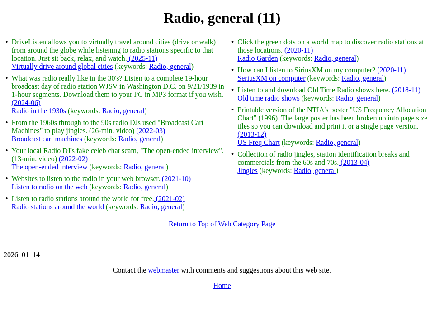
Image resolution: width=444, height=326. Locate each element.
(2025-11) (142, 58)
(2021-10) (175, 178)
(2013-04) (354, 162)
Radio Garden (257, 58)
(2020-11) (298, 50)
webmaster (163, 270)
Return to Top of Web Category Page (222, 224)
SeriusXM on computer (271, 78)
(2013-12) (251, 134)
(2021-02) (169, 198)
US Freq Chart (258, 142)
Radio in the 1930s (39, 111)
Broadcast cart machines (47, 139)
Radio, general (170, 66)
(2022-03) (149, 130)
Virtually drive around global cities (62, 66)
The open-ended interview (50, 167)
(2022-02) (72, 159)
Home (222, 285)
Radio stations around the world (58, 207)
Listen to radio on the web (50, 187)
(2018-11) (405, 90)
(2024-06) (26, 102)
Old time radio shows (268, 98)
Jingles (247, 170)
